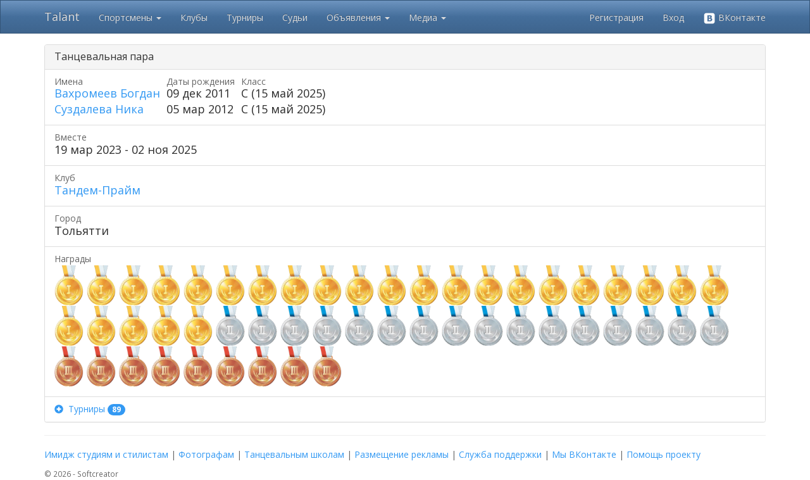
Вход (673, 17)
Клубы (194, 17)
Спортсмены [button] (130, 17)
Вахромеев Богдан (107, 93)
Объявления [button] (358, 17)
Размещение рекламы (401, 454)
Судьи (295, 17)
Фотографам (206, 454)
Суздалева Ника (99, 109)
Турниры (245, 17)
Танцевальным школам (294, 454)
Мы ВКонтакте (584, 454)
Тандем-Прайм (97, 190)
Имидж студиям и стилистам (106, 454)
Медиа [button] (427, 17)
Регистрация (616, 17)
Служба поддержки (500, 454)
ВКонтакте (734, 18)
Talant (62, 16)
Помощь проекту (663, 454)
